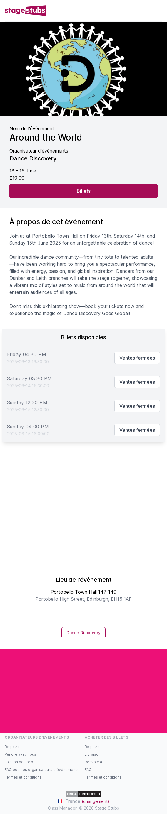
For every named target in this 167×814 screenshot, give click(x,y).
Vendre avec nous (20, 754)
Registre (12, 746)
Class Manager (62, 807)
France (83, 801)
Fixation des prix (19, 762)
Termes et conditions (23, 777)
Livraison (93, 754)
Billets (84, 191)
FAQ (88, 769)
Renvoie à (93, 762)
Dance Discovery (83, 632)
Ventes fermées (137, 358)
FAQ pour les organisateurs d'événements (42, 769)
